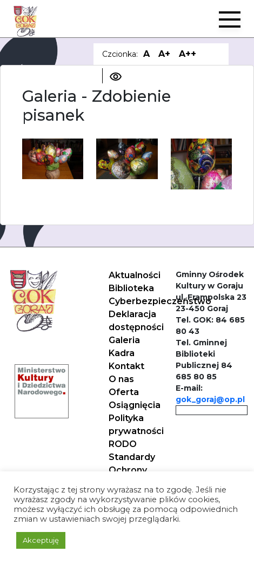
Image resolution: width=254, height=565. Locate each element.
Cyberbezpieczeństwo (160, 301)
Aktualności (135, 275)
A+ (164, 54)
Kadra (122, 353)
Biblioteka (131, 288)
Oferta (124, 392)
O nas (121, 379)
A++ (187, 54)
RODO (123, 444)
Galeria (124, 340)
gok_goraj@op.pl (210, 399)
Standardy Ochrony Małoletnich (135, 470)
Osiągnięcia (135, 405)
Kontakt (126, 366)
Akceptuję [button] (41, 540)
